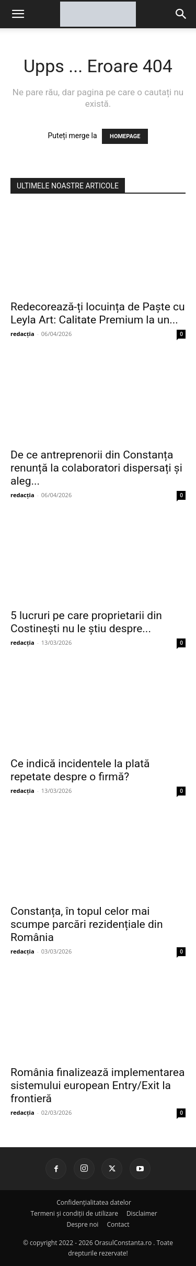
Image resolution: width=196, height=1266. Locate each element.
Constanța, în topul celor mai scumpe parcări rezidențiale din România (86, 924)
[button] (181, 14)
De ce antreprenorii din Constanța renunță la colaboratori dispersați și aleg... (96, 468)
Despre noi (83, 1224)
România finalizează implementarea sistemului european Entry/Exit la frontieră (97, 1085)
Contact (118, 1224)
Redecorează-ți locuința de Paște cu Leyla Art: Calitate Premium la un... (97, 313)
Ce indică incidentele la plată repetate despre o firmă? (79, 770)
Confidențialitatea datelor (93, 1202)
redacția (22, 334)
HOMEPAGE (125, 136)
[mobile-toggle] (17, 14)
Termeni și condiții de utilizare (74, 1213)
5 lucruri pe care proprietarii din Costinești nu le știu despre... (86, 622)
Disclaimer (141, 1213)
